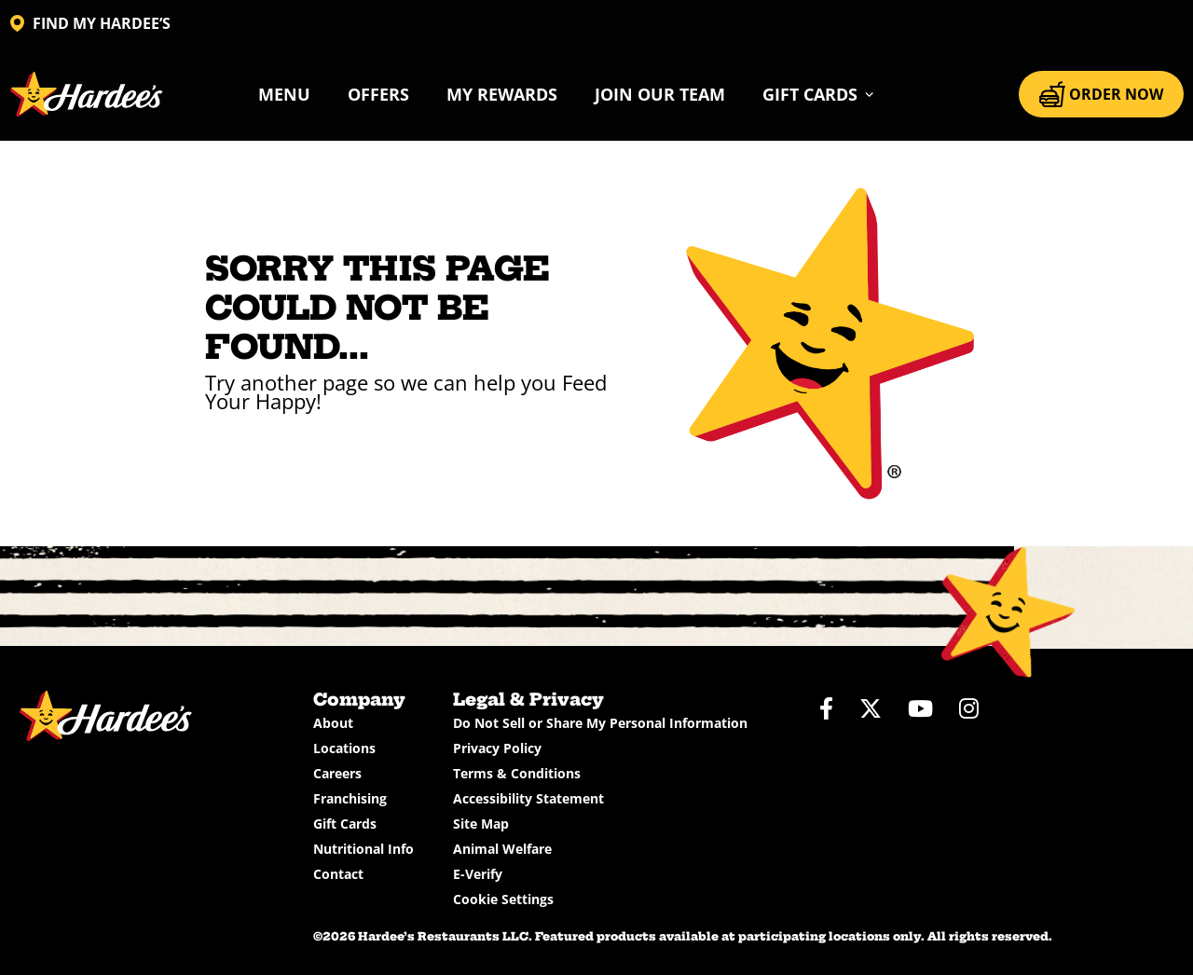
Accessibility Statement (528, 798)
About (333, 723)
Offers (378, 94)
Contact (338, 874)
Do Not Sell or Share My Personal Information (600, 723)
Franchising (350, 798)
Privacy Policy (497, 748)
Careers (337, 773)
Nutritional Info (363, 849)
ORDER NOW (1101, 94)
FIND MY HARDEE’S (90, 23)
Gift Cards (345, 823)
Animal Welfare (502, 849)
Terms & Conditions (517, 773)
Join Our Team (660, 94)
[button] (818, 94)
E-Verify (477, 874)
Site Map (481, 823)
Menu (284, 94)
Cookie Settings (503, 899)
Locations (344, 748)
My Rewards (501, 94)
